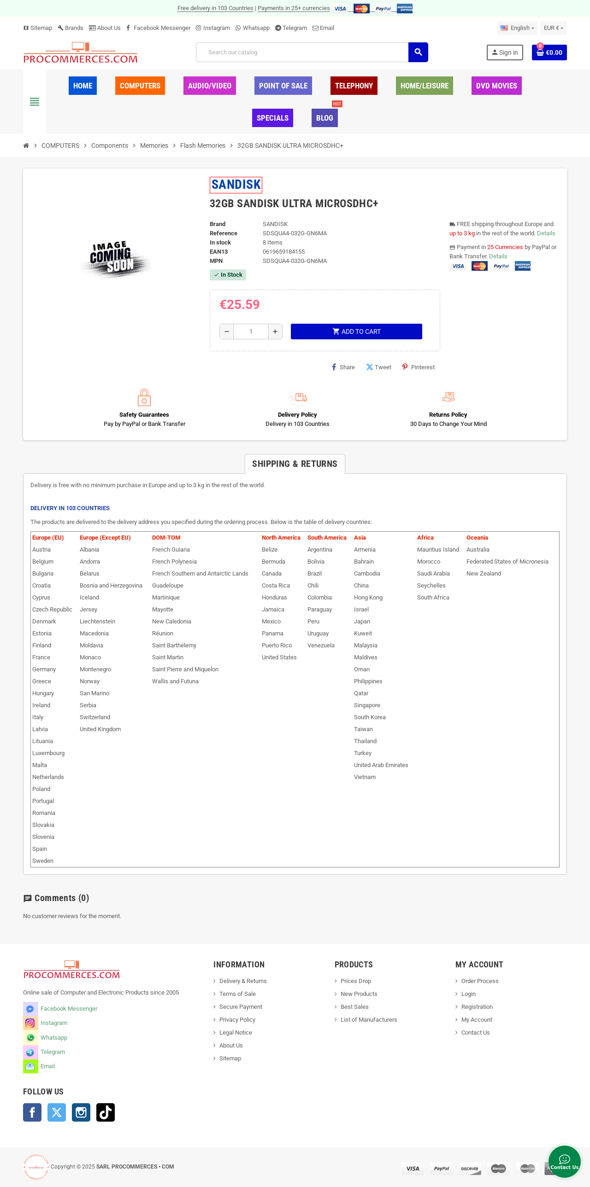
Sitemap (37, 27)
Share (343, 367)
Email (327, 27)
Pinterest (418, 367)
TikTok (105, 1112)
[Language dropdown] (517, 28)
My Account (476, 1019)
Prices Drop (356, 981)
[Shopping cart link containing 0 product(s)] (549, 52)
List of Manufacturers (369, 1019)
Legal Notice (235, 1032)
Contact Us (475, 1032)
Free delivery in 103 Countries (215, 8)
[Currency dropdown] (553, 28)
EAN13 (219, 251)
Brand (217, 224)
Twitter (56, 1112)
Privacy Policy (237, 1019)
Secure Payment (240, 1006)
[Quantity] (251, 331)
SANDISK (236, 184)
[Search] (312, 52)
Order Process (480, 981)
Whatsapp (256, 27)
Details (546, 233)
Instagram (216, 27)
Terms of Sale (237, 993)
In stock (220, 242)
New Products (359, 993)
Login (468, 993)
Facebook (32, 1112)
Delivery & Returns (243, 981)
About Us (105, 27)
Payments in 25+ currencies (294, 8)
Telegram (295, 27)
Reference (223, 233)
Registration (477, 1006)
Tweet (378, 367)
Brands (70, 27)
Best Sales (355, 1006)
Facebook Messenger (162, 27)
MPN (216, 260)
